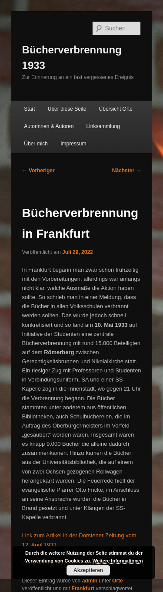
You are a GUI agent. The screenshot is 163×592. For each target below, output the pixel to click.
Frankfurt (82, 588)
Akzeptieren (88, 570)
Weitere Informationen (118, 560)
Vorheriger (38, 171)
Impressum (73, 144)
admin (89, 581)
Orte (117, 581)
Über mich (36, 144)
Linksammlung (103, 126)
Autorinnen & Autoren (48, 126)
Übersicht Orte (116, 109)
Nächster (126, 171)
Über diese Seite (67, 109)
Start (29, 109)
